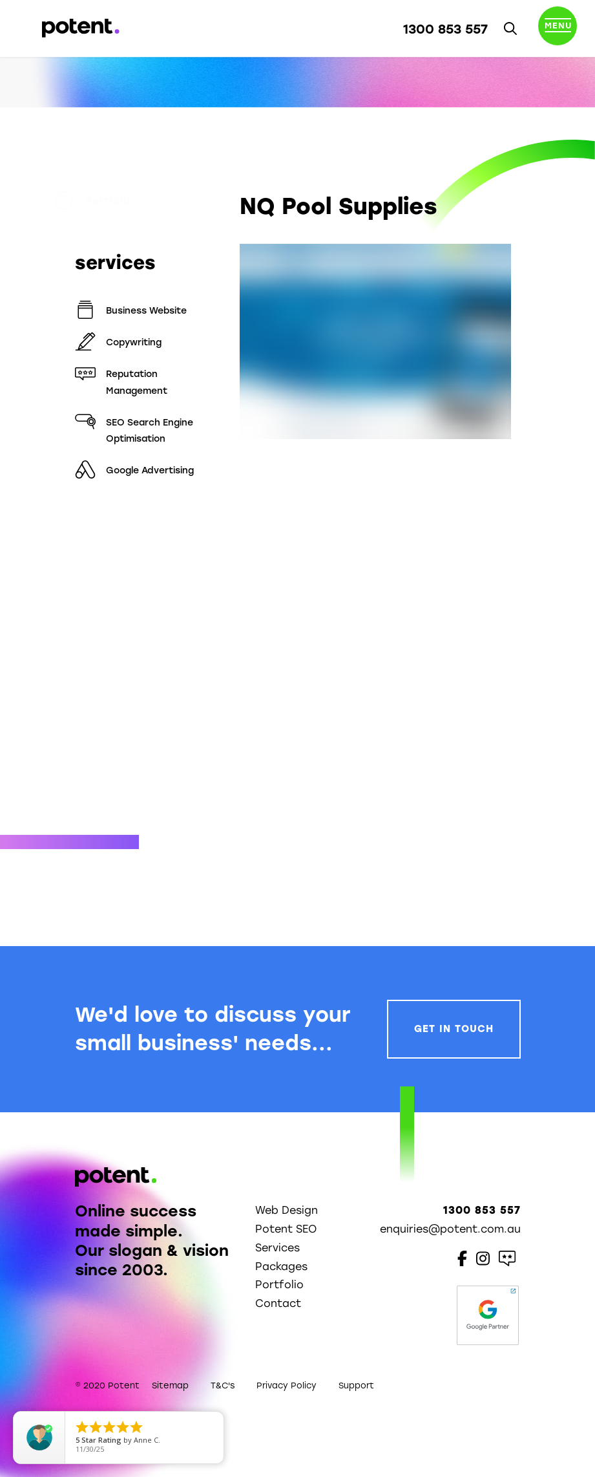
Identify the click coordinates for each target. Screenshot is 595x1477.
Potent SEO (286, 1229)
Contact (278, 1303)
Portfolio (114, 201)
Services (277, 1248)
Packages (281, 1266)
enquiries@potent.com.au (450, 1229)
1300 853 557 (445, 29)
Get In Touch (454, 1029)
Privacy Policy (286, 1385)
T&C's (223, 1385)
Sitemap (170, 1385)
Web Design (286, 1210)
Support (356, 1385)
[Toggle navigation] (557, 28)
